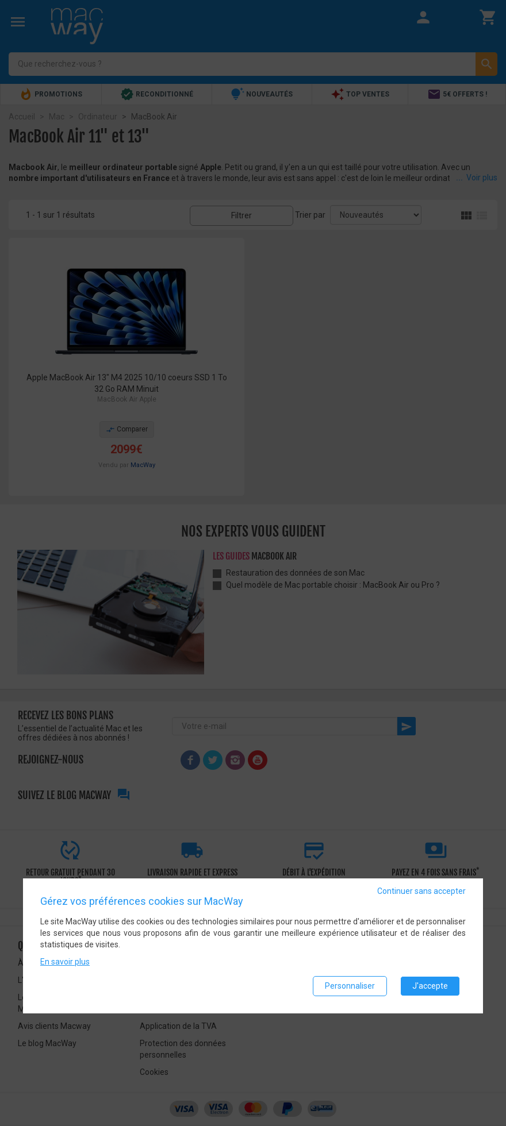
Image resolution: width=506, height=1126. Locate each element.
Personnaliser (350, 985)
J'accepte (430, 985)
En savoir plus (65, 961)
